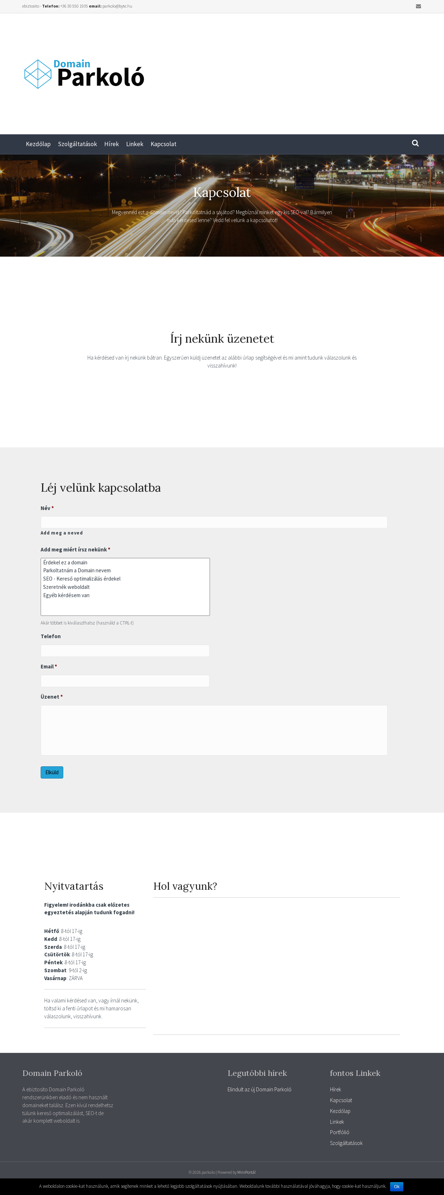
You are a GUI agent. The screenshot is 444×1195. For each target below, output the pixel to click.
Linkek (134, 144)
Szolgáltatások (77, 144)
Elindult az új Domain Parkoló (260, 1089)
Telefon (51, 636)
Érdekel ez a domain (125, 562)
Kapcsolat (164, 144)
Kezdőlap (38, 144)
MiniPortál (246, 1172)
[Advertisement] (333, 71)
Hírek (111, 144)
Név (47, 508)
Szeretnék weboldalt (125, 587)
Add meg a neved (62, 533)
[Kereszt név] (214, 522)
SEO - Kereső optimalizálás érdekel (125, 578)
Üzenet (52, 696)
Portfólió (339, 1132)
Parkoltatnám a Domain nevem (125, 571)
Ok (396, 1186)
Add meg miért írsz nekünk (76, 549)
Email (49, 666)
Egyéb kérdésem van (125, 595)
